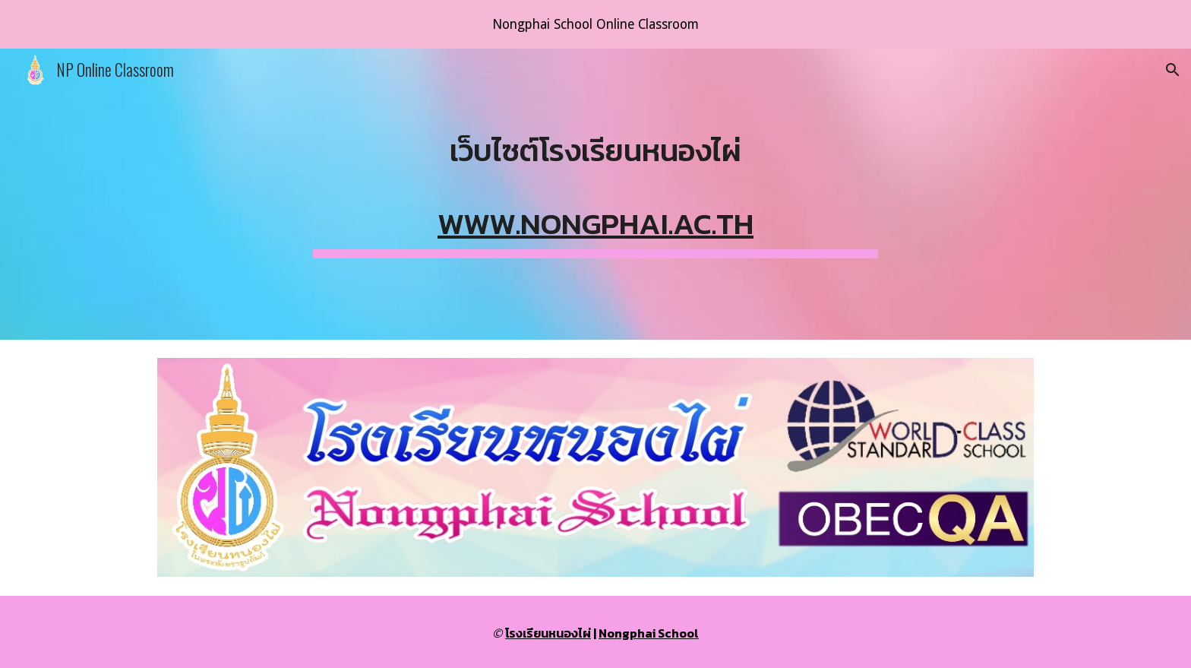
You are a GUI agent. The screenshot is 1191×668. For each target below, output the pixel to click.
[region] (595, 24)
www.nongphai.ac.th (595, 223)
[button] (1173, 70)
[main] (595, 194)
